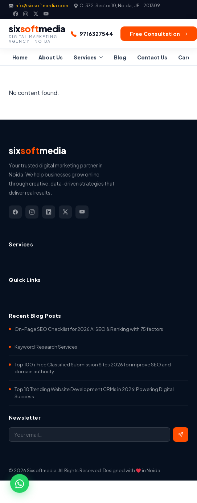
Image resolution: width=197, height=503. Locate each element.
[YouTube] (46, 14)
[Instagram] (25, 14)
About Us (50, 57)
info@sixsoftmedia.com (42, 5)
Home (20, 57)
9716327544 (96, 33)
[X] (35, 14)
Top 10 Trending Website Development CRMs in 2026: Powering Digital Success (94, 392)
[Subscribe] (180, 434)
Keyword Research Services (46, 347)
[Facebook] (15, 14)
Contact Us (152, 57)
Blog (120, 57)
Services (85, 57)
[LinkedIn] (48, 212)
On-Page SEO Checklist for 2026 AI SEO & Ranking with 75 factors (89, 329)
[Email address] (89, 434)
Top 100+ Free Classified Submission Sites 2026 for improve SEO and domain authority (93, 368)
